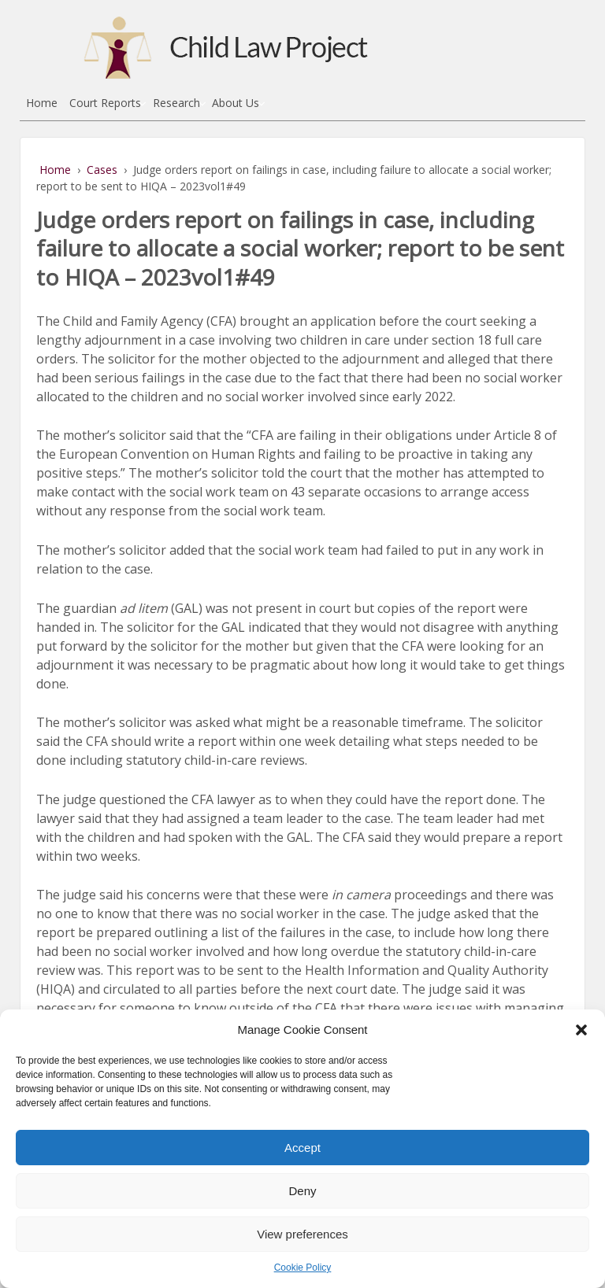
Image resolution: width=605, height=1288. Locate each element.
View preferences (302, 1234)
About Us (235, 102)
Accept (302, 1147)
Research (176, 102)
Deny (302, 1191)
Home (42, 102)
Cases (102, 169)
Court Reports (105, 102)
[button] (581, 1030)
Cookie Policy (303, 1267)
